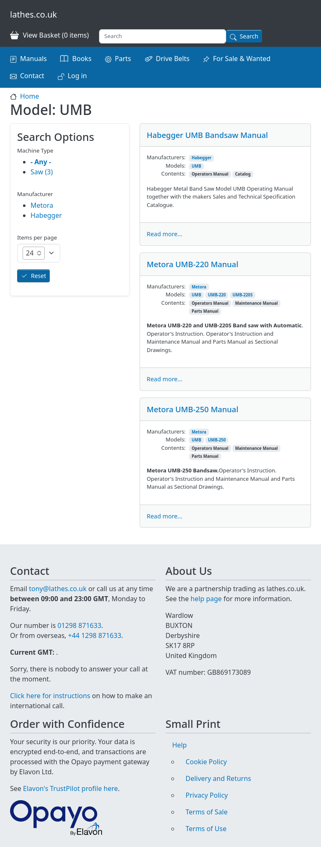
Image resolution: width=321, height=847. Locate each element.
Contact (32, 75)
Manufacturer (35, 194)
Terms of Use (206, 828)
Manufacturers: (166, 157)
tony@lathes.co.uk (58, 588)
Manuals (33, 58)
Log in (77, 75)
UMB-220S (242, 295)
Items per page (37, 237)
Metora (198, 287)
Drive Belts (173, 58)
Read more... (164, 234)
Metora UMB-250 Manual (192, 409)
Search (249, 36)
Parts (123, 58)
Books (82, 58)
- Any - (41, 161)
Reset (38, 276)
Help (179, 745)
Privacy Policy (207, 795)
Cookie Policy (206, 761)
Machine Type (35, 150)
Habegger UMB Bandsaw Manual (207, 135)
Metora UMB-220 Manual (192, 264)
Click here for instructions (50, 695)
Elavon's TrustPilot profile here (70, 788)
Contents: (173, 173)
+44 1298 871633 (94, 635)
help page (206, 598)
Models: (176, 165)
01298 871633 (79, 625)
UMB (196, 166)
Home (29, 96)
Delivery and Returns (218, 778)
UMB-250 (217, 440)
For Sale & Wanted (241, 58)
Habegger (201, 158)
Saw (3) (42, 171)
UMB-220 (217, 295)
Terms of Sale (206, 811)
